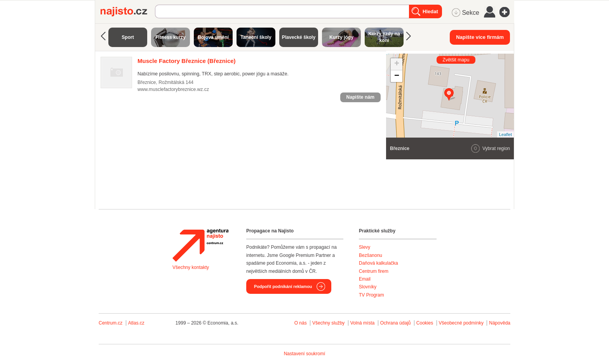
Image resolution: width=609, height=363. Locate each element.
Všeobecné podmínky (461, 323)
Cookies (424, 323)
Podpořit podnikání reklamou (283, 286)
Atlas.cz (136, 323)
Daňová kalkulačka (378, 263)
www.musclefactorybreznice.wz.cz (173, 89)
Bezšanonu (370, 255)
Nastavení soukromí (304, 353)
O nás (300, 323)
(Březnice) (186, 61)
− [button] (396, 76)
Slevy (364, 247)
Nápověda (499, 323)
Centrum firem (373, 271)
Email (365, 279)
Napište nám (360, 97)
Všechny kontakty (190, 267)
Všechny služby (329, 323)
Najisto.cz (128, 11)
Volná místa (362, 323)
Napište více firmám (480, 37)
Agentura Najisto (200, 245)
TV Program (371, 295)
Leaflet (505, 134)
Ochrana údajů (395, 323)
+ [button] (396, 64)
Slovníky (367, 287)
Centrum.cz (110, 323)
